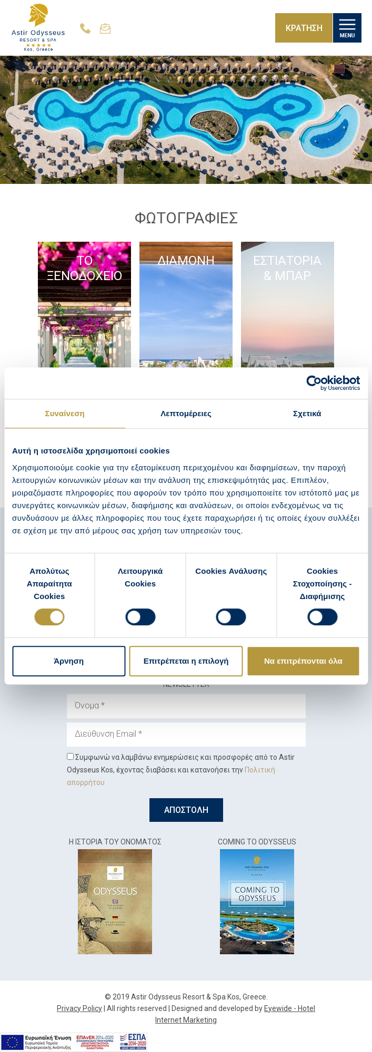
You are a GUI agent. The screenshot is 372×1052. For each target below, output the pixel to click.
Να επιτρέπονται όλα (303, 660)
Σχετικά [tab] (307, 413)
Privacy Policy (79, 1008)
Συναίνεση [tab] (65, 413)
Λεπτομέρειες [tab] (186, 413)
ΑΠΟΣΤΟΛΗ (186, 810)
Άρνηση (69, 660)
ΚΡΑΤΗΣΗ (303, 28)
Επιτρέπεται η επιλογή (186, 660)
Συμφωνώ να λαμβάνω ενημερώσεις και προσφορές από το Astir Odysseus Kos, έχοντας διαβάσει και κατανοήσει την (181, 770)
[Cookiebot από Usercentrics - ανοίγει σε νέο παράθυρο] (314, 383)
